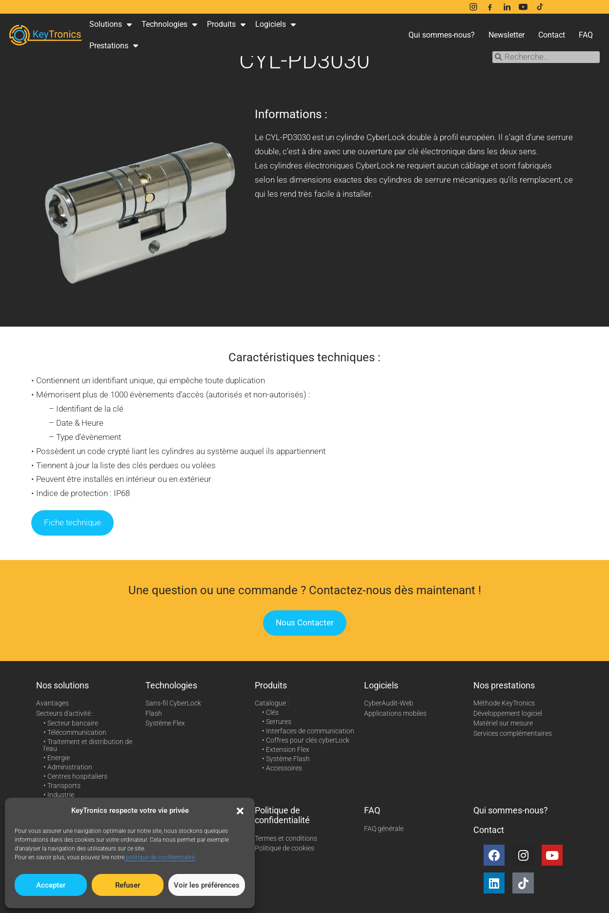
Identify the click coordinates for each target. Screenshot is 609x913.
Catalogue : (272, 703)
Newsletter (506, 35)
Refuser (127, 885)
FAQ (586, 35)
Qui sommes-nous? (441, 35)
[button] (240, 811)
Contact (551, 35)
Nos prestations (504, 685)
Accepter (50, 885)
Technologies (169, 24)
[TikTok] (540, 7)
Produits (226, 24)
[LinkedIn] (506, 7)
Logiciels (275, 24)
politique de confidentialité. (160, 857)
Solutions (110, 24)
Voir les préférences (207, 885)
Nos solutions (62, 685)
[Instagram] (473, 7)
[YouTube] (523, 7)
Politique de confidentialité (282, 815)
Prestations (113, 45)
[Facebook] (490, 7)
